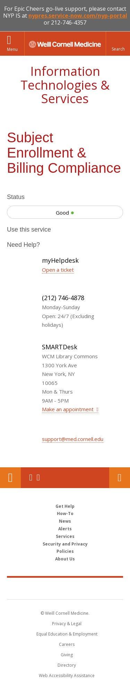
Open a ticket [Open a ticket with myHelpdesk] (58, 269)
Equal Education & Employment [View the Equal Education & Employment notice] (66, 634)
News (65, 521)
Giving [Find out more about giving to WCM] (67, 655)
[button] (118, 44)
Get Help (65, 506)
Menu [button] (12, 49)
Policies (65, 551)
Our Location (10, 477)
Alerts (65, 529)
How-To (65, 513)
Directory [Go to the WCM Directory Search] (67, 665)
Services (65, 536)
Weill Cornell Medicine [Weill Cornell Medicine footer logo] (65, 588)
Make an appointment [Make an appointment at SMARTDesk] (68, 409)
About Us (65, 559)
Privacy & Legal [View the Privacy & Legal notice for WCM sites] (66, 624)
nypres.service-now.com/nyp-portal (77, 15)
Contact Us (119, 477)
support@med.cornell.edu (72, 438)
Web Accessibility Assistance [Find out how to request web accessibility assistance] (67, 675)
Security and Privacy (65, 544)
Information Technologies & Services (65, 85)
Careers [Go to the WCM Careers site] (67, 644)
